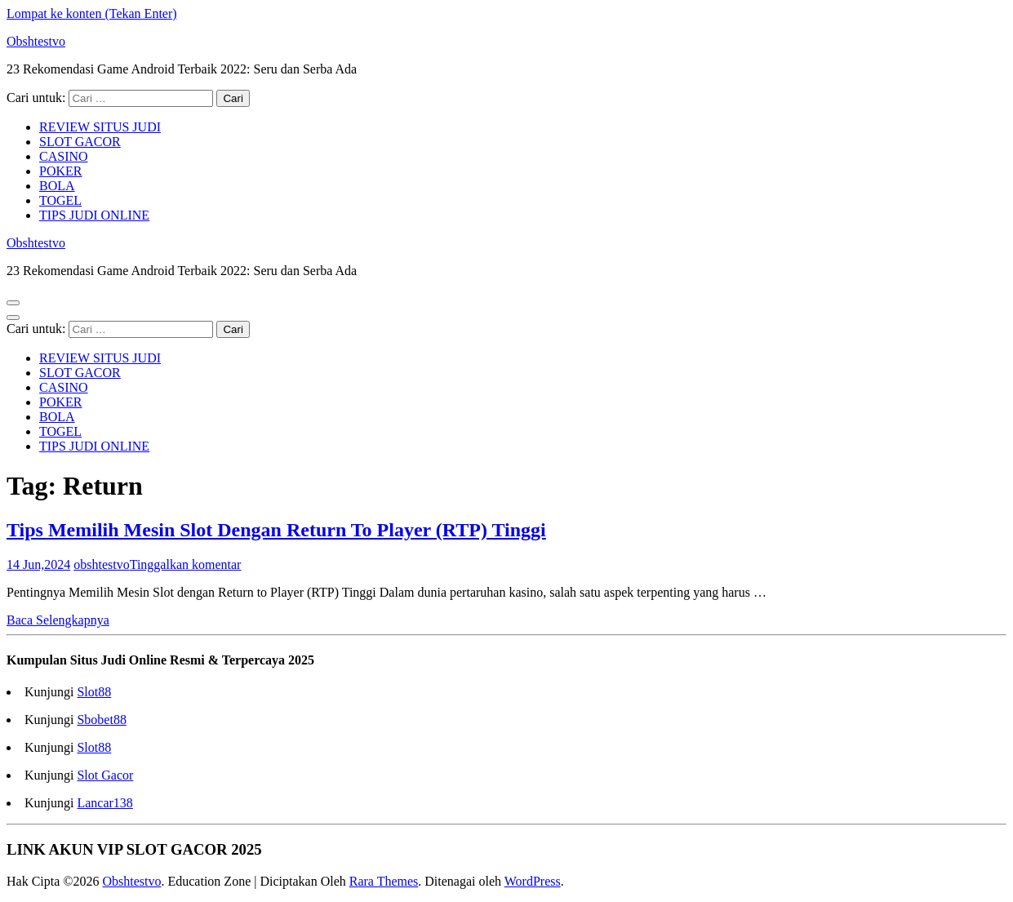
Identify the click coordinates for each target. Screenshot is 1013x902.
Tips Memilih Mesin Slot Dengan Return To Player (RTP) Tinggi (276, 529)
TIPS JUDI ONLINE (94, 215)
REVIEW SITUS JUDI (100, 127)
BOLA (57, 186)
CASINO (63, 156)
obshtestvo (101, 564)
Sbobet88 (101, 719)
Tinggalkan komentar (186, 564)
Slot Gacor (105, 775)
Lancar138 (104, 803)
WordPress (532, 881)
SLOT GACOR (80, 142)
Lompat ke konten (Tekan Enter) (92, 13)
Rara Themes (384, 881)
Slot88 (94, 692)
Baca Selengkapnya (58, 620)
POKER (60, 171)
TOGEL (60, 200)
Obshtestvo (36, 41)
